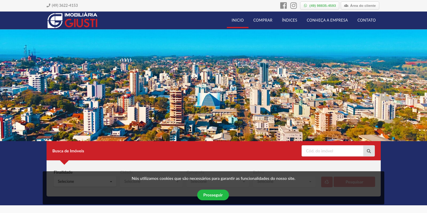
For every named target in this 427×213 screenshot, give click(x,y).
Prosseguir (213, 194)
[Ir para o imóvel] (369, 150)
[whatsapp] (319, 5)
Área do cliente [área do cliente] (360, 5)
